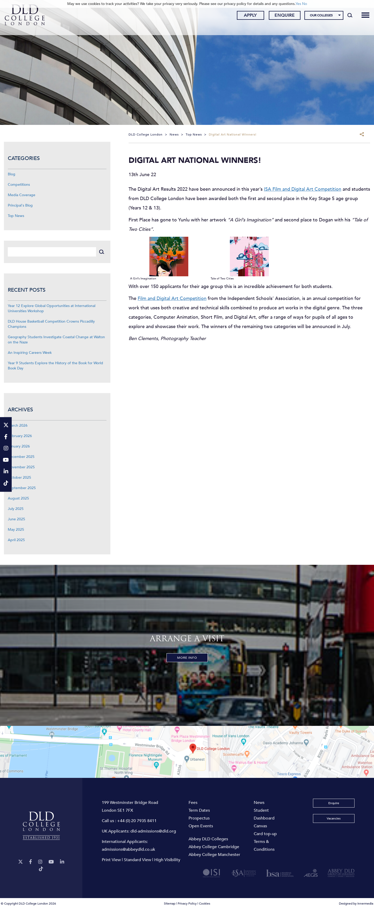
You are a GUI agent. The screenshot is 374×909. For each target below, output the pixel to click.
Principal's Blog (20, 205)
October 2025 (19, 477)
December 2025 (21, 456)
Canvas (260, 826)
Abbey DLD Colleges (208, 839)
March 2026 (18, 425)
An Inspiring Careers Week (30, 352)
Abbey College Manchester (214, 854)
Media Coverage (21, 195)
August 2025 (18, 498)
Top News (16, 215)
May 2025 (16, 529)
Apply (245, 16)
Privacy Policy (187, 903)
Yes (298, 3)
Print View (111, 860)
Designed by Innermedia (356, 903)
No (304, 3)
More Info (187, 658)
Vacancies (333, 818)
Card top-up (265, 834)
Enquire (280, 16)
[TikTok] (41, 869)
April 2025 (16, 539)
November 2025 (21, 467)
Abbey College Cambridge (214, 847)
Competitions (19, 184)
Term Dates (199, 810)
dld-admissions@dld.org (153, 831)
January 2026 (19, 446)
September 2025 (22, 487)
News (259, 802)
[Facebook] (30, 862)
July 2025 (16, 508)
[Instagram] (40, 862)
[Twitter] (20, 862)
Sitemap (169, 903)
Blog (11, 174)
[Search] (345, 16)
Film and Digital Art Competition (172, 298)
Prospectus (199, 818)
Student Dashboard (264, 814)
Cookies (204, 903)
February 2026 (20, 435)
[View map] (187, 752)
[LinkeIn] (62, 862)
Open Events (201, 826)
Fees (193, 802)
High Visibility (167, 860)
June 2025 (16, 519)
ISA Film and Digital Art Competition (302, 189)
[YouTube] (51, 862)
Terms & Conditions (264, 845)
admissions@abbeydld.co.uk (128, 849)
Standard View (137, 860)
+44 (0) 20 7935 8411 (137, 821)
